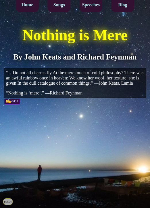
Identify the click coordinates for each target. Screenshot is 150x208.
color (8, 201)
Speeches (91, 4)
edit (15, 101)
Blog (122, 4)
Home (27, 4)
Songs (59, 4)
